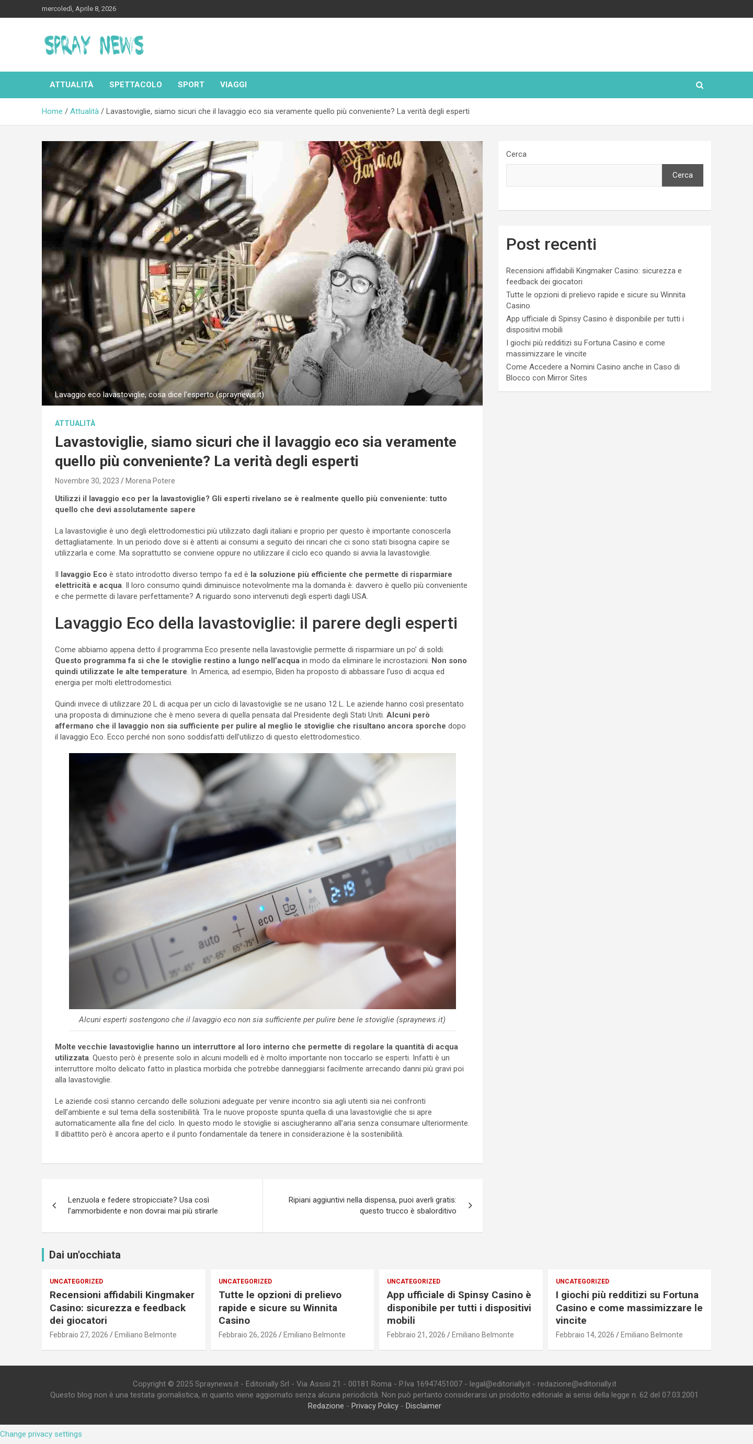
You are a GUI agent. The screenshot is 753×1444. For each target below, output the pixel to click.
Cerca (516, 154)
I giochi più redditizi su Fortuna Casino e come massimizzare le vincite (629, 1307)
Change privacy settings (41, 1434)
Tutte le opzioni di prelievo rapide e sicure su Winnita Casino (280, 1307)
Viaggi (233, 84)
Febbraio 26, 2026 (248, 1335)
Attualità (72, 84)
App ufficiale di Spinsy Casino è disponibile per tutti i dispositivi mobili (459, 1307)
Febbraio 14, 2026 (585, 1335)
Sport (191, 84)
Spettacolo (135, 84)
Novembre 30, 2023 (87, 481)
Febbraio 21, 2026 (416, 1335)
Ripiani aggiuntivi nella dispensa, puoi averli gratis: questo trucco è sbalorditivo (373, 1205)
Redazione (326, 1406)
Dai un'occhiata (85, 1255)
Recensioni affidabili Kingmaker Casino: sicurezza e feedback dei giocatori (122, 1307)
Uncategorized (76, 1281)
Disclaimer (423, 1406)
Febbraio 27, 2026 (79, 1335)
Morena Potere (150, 481)
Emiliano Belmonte (146, 1335)
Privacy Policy (374, 1406)
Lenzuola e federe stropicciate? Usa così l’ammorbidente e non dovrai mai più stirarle (143, 1205)
